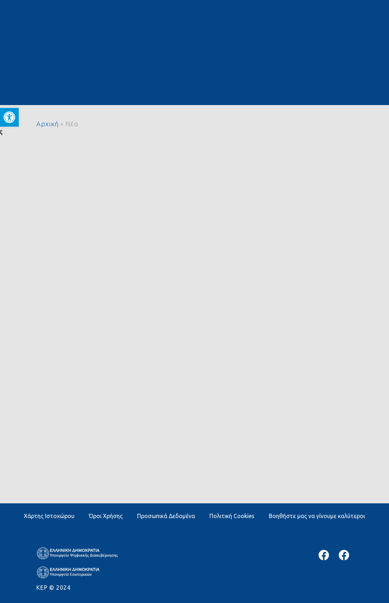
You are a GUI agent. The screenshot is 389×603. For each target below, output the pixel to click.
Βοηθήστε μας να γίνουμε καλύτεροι (317, 516)
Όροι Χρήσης (106, 516)
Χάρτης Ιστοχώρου (49, 516)
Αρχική (47, 123)
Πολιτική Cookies (231, 516)
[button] (9, 117)
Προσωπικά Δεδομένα (166, 516)
